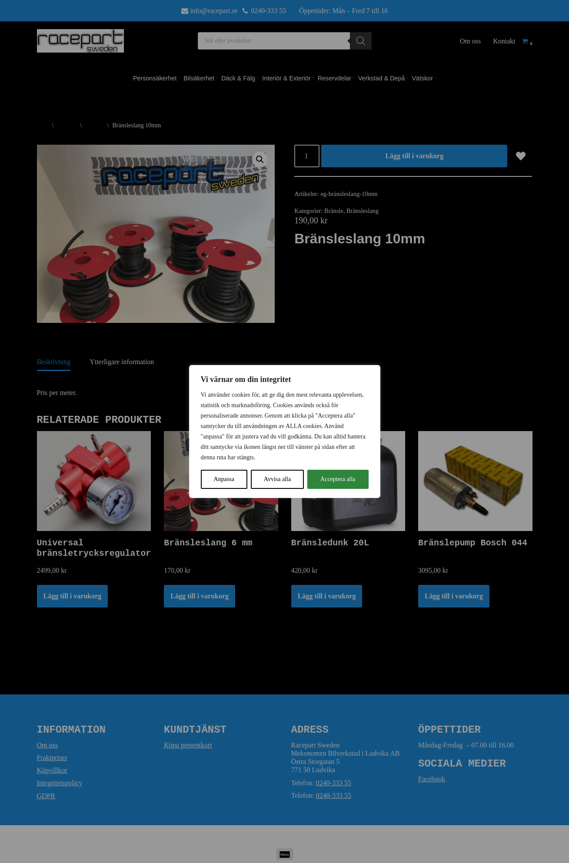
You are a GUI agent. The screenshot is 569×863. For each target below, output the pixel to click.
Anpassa (223, 479)
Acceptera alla (337, 479)
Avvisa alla (277, 479)
